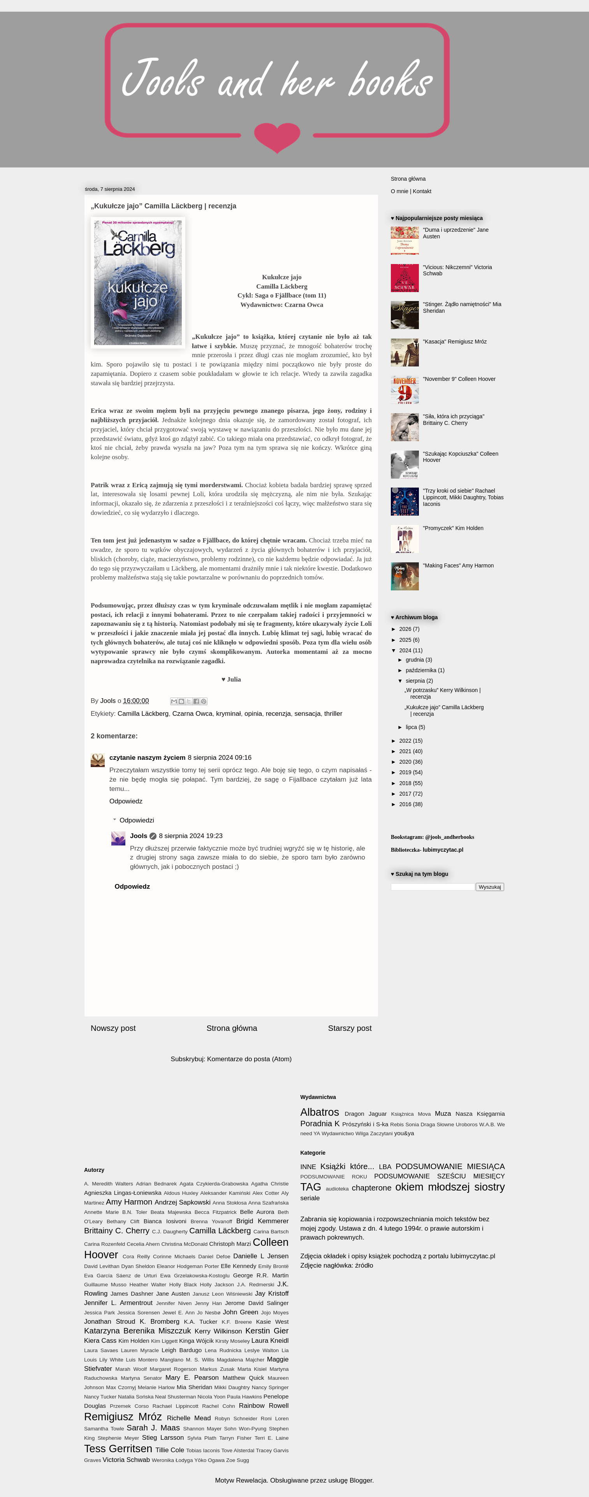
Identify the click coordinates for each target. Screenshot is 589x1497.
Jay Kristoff (272, 1293)
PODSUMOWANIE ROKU (334, 1177)
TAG (311, 1187)
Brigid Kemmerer (262, 1221)
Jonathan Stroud (109, 1321)
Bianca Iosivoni (165, 1221)
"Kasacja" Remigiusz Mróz (455, 341)
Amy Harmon (129, 1202)
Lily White (111, 1360)
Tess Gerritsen (118, 1448)
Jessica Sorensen (138, 1313)
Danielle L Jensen (260, 1256)
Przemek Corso (129, 1406)
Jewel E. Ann (178, 1313)
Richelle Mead (189, 1418)
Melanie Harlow (156, 1387)
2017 (406, 794)
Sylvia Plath (201, 1438)
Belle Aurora (257, 1211)
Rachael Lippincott (176, 1406)
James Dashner (132, 1293)
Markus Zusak (217, 1369)
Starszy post (350, 1028)
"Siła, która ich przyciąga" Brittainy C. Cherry (454, 419)
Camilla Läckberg (143, 713)
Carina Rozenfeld (104, 1244)
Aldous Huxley (181, 1193)
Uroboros (467, 1124)
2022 (406, 741)
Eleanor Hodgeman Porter (188, 1266)
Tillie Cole (169, 1450)
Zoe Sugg (237, 1460)
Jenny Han (208, 1303)
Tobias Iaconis (203, 1450)
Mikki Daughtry (232, 1387)
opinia (253, 713)
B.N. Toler (134, 1212)
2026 (406, 629)
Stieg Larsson (163, 1437)
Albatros (320, 1112)
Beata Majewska (171, 1212)
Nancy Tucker (100, 1397)
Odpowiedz (125, 801)
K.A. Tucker (201, 1321)
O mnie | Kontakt (411, 191)
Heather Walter (147, 1284)
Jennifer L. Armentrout (118, 1303)
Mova (424, 1114)
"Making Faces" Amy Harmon (458, 565)
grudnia (415, 660)
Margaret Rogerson (173, 1369)
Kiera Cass (100, 1340)
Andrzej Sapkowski (183, 1202)
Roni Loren (275, 1418)
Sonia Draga (420, 1124)
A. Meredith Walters (108, 1184)
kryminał (228, 713)
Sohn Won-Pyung (245, 1429)
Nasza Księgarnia (480, 1113)
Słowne (445, 1124)
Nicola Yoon (211, 1397)
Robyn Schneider (236, 1418)
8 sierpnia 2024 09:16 (220, 757)
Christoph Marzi (230, 1243)
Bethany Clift (123, 1221)
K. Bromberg (159, 1321)
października (422, 670)
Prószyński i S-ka (365, 1124)
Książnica (402, 1114)
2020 (406, 762)
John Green (240, 1312)
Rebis (397, 1124)
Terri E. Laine (272, 1438)
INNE (308, 1167)
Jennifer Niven (174, 1303)
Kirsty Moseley (232, 1341)
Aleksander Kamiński (225, 1193)
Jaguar (378, 1113)
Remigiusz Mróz (123, 1417)
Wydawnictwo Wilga (345, 1133)
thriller (333, 713)
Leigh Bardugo (182, 1350)
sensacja (308, 713)
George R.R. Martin (261, 1275)
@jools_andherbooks (449, 837)
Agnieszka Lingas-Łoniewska (123, 1192)
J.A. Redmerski (255, 1284)
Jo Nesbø (208, 1313)
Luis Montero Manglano (154, 1360)
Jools (138, 836)
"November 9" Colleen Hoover (459, 379)
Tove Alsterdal (237, 1450)
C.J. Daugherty (169, 1232)
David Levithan (102, 1266)
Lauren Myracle (140, 1350)
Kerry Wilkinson (218, 1331)
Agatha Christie (269, 1184)
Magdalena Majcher (240, 1360)
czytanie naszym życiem (147, 757)
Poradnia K (320, 1123)
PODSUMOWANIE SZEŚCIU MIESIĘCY (439, 1176)
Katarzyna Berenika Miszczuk (137, 1330)
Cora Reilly (136, 1256)
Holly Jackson (217, 1284)
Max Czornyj (121, 1387)
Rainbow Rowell (264, 1405)
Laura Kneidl (270, 1340)
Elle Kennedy (238, 1266)
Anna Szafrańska (268, 1203)
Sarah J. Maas (153, 1427)
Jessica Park (99, 1313)
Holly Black (183, 1284)
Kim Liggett (164, 1341)
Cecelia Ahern (143, 1244)
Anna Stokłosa (230, 1203)
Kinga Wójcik (196, 1340)
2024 (406, 650)
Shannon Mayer (202, 1429)
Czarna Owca (192, 713)
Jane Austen (173, 1293)
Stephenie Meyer (118, 1438)
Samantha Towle (104, 1429)
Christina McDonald (184, 1244)
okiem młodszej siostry (450, 1187)
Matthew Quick (243, 1377)
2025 (406, 640)
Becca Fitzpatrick (216, 1212)
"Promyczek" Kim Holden (453, 528)
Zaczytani (381, 1133)
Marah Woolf (131, 1369)
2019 (406, 772)
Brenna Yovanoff (211, 1221)
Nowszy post (113, 1028)
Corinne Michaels (174, 1256)
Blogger (361, 1480)
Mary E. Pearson (192, 1377)
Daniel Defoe (214, 1256)
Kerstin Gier (266, 1330)
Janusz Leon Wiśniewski (223, 1294)
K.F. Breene (237, 1322)
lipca (412, 727)
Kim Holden (133, 1340)
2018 (406, 783)
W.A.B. (487, 1124)
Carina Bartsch (271, 1232)
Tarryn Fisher (235, 1438)
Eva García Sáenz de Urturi (120, 1276)
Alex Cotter (265, 1193)
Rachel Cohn (218, 1406)
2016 (406, 804)
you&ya (404, 1133)
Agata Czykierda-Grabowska (213, 1184)
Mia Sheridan (194, 1387)
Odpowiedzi (137, 820)
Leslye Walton (261, 1350)
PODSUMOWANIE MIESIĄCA (450, 1166)
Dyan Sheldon (138, 1266)
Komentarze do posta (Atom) (249, 1059)
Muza (443, 1113)
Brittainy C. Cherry (116, 1230)
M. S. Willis (200, 1360)
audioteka (337, 1189)
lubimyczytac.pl (443, 850)
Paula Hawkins (244, 1397)
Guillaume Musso (105, 1284)
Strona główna (232, 1028)
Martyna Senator (141, 1378)
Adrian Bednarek (156, 1184)
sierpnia (416, 681)
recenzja (278, 713)
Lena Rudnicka (223, 1350)
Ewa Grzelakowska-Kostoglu (195, 1276)
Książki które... (347, 1166)
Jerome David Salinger (256, 1303)
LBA (385, 1167)
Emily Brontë (273, 1266)
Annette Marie (101, 1212)
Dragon (354, 1113)
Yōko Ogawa (209, 1460)
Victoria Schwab (126, 1460)
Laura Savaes (101, 1350)
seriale (310, 1198)
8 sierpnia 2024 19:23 (191, 836)
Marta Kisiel (252, 1369)
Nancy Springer (270, 1387)
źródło (363, 1265)
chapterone (372, 1188)
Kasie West (272, 1321)
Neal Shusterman (175, 1397)
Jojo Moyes (275, 1313)
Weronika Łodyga (172, 1460)
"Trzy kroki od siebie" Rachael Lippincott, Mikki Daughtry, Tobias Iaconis (463, 497)
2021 (406, 751)
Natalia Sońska (136, 1397)
